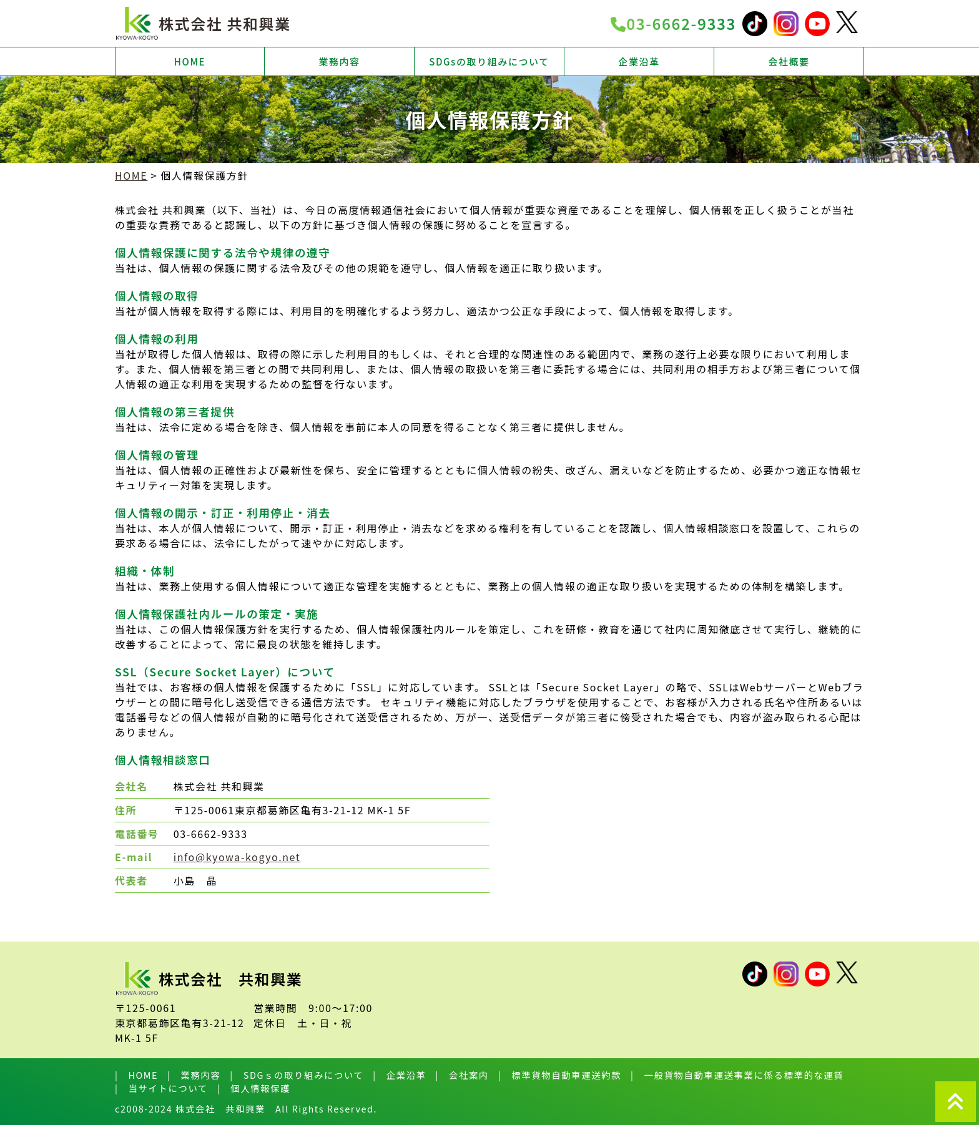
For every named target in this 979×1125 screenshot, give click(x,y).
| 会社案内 (462, 1074)
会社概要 (788, 61)
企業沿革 (638, 61)
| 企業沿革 (399, 1074)
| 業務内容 (193, 1074)
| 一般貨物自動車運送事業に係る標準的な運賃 (737, 1074)
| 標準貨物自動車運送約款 (559, 1074)
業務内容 (339, 61)
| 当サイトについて (161, 1087)
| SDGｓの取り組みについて (296, 1074)
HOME (189, 61)
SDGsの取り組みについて (489, 61)
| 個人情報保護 (253, 1087)
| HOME (136, 1074)
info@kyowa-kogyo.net (237, 856)
